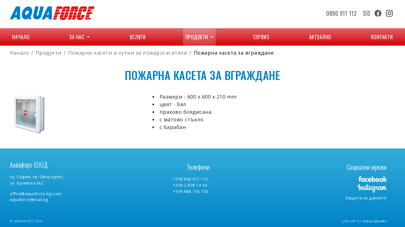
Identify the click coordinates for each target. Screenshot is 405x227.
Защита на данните (366, 198)
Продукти (197, 37)
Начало (21, 37)
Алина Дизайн (375, 221)
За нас (77, 37)
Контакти (382, 37)
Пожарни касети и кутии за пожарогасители (127, 52)
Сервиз (261, 37)
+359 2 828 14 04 (190, 185)
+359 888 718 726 (190, 191)
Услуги (138, 37)
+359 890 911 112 (190, 179)
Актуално (320, 37)
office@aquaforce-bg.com (36, 193)
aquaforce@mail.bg (29, 199)
